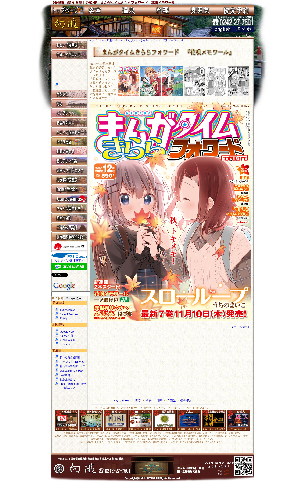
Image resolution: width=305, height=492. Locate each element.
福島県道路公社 (69, 379)
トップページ (97, 40)
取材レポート (115, 40)
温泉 (149, 400)
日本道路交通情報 (70, 357)
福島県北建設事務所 (71, 370)
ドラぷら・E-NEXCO (72, 361)
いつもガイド (67, 340)
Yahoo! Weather (69, 314)
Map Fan (65, 344)
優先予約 (186, 400)
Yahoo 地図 (66, 335)
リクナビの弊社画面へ (69, 260)
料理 (159, 400)
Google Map (67, 331)
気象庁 (64, 318)
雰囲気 (172, 400)
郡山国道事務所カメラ (72, 366)
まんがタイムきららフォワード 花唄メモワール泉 (154, 40)
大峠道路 (65, 375)
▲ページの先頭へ (241, 327)
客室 (138, 400)
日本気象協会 (67, 309)
